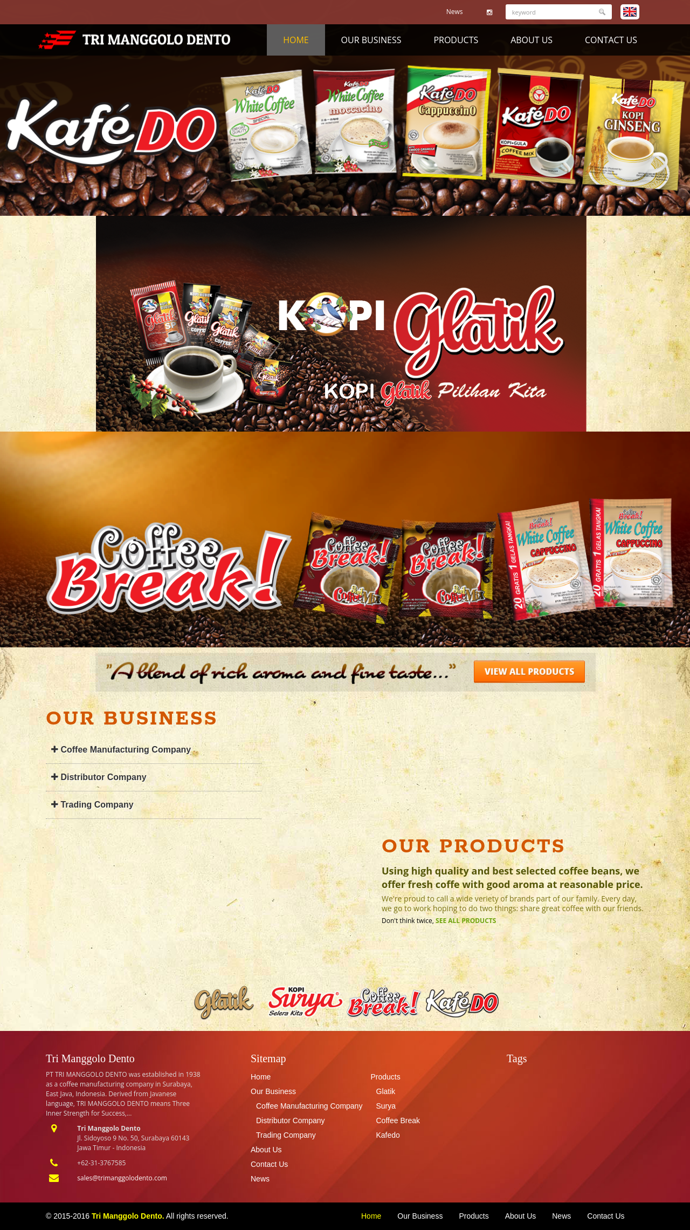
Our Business (371, 40)
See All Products (466, 920)
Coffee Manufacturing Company (121, 749)
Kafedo (388, 1135)
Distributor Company (99, 777)
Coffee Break (398, 1120)
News (454, 11)
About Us (531, 40)
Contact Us (611, 40)
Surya (386, 1106)
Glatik (386, 1091)
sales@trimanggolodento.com (122, 1178)
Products (455, 40)
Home (296, 40)
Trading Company (92, 804)
